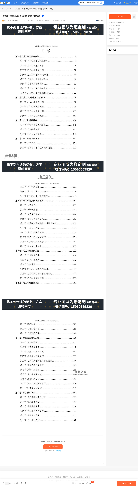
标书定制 (45, 3)
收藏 (81, 483)
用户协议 (73, 477)
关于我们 (51, 477)
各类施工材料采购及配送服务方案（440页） (39, 9)
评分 (75, 483)
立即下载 (53, 446)
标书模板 (25, 3)
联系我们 (58, 477)
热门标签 (112, 50)
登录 (135, 3)
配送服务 (18, 9)
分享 (90, 483)
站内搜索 (36, 3)
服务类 (8, 9)
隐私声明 (65, 477)
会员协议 (87, 477)
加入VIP (127, 3)
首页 (15, 3)
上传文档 (117, 3)
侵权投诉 (100, 20)
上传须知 (80, 477)
